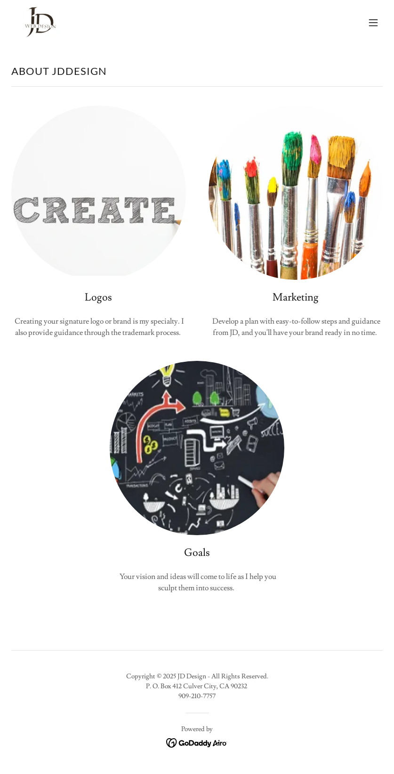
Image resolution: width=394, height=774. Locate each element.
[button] (373, 22)
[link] (37, 22)
